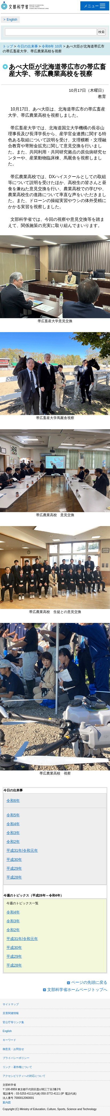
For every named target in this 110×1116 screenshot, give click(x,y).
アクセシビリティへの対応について (24, 1075)
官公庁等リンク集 (13, 1022)
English (12, 19)
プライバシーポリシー (16, 1057)
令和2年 (13, 841)
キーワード (9, 1039)
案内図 (7, 1102)
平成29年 (14, 868)
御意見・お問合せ (13, 1049)
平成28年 (14, 877)
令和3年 (13, 833)
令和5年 (13, 815)
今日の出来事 (27, 46)
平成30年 (14, 859)
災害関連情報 (11, 1013)
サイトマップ (11, 1004)
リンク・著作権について (17, 1067)
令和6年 (13, 800)
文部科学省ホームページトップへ (77, 989)
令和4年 (13, 824)
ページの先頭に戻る (89, 982)
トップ (8, 46)
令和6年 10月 (52, 46)
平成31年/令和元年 (22, 850)
